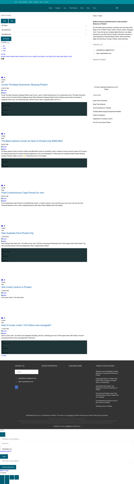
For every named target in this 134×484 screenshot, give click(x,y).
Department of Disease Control (102, 119)
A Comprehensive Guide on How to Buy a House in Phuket (106, 401)
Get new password (8, 467)
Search (6, 39)
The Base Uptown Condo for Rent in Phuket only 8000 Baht (32, 141)
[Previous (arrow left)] (2, 482)
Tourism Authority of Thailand (102, 108)
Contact (46, 2)
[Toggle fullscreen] (7, 477)
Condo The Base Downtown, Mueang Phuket (24, 84)
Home (50, 8)
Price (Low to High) (30, 56)
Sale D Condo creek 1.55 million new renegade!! (26, 325)
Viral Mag (68, 426)
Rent (4, 21)
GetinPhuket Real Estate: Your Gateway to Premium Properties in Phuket (106, 388)
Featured (12, 56)
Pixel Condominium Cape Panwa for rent (22, 192)
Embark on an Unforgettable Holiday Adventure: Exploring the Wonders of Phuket (107, 373)
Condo (5, 90)
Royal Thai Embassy (99, 104)
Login (41, 2)
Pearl (81, 8)
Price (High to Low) (43, 56)
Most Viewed (20, 56)
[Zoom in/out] (2, 477)
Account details (23, 2)
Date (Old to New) (54, 56)
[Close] (2, 434)
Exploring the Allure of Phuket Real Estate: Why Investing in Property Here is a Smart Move (106, 380)
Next (4, 355)
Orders (30, 2)
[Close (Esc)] (16, 477)
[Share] (12, 477)
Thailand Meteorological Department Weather (107, 111)
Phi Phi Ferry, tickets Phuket (101, 122)
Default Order (5, 56)
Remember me (7, 449)
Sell (12, 21)
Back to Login (4, 470)
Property (58, 8)
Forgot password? (5, 451)
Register (36, 2)
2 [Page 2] (2, 355)
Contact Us (71, 415)
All (4, 46)
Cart (16, 2)
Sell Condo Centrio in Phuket (16, 287)
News (94, 8)
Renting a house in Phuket (104, 406)
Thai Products (73, 8)
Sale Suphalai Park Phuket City (17, 233)
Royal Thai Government (100, 100)
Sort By (3, 54)
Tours (88, 8)
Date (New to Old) (66, 56)
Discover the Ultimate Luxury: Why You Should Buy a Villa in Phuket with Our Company (107, 395)
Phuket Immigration (99, 115)
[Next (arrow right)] (7, 482)
